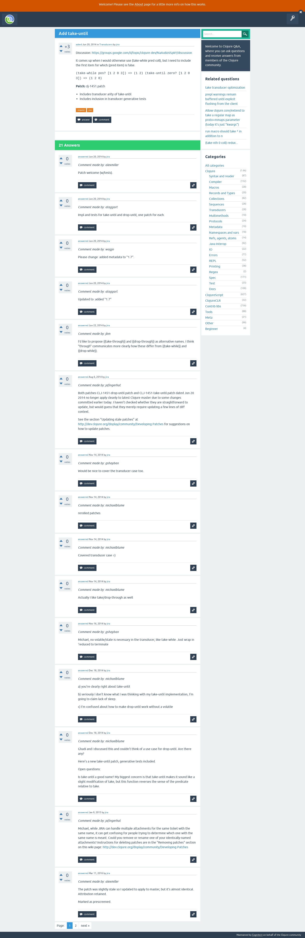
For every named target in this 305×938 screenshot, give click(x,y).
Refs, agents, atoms (222, 238)
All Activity (26, 22)
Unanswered (58, 22)
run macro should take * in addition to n (223, 133)
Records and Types (222, 193)
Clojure (210, 171)
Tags (72, 22)
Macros (214, 187)
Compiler (215, 182)
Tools (208, 312)
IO (210, 249)
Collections (216, 198)
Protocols (215, 221)
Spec (212, 277)
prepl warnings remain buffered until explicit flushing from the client (221, 99)
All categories (214, 165)
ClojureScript (214, 295)
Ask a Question (89, 22)
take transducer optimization (225, 87)
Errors (213, 255)
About (139, 4)
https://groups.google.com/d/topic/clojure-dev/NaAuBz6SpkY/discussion (142, 52)
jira (90, 110)
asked (79, 44)
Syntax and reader (221, 176)
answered (83, 156)
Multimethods (219, 215)
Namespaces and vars (224, 232)
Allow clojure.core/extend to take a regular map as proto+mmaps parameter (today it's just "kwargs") (225, 117)
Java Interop (217, 244)
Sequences (216, 204)
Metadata (215, 227)
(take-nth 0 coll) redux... (221, 142)
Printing (214, 266)
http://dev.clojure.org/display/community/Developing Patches (120, 424)
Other (209, 323)
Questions (41, 22)
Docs (212, 289)
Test (212, 283)
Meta (208, 317)
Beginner (211, 328)
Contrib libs (213, 306)
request (81, 110)
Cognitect (257, 935)
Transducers (105, 44)
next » (85, 925)
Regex (213, 272)
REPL (212, 260)
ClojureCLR (213, 300)
